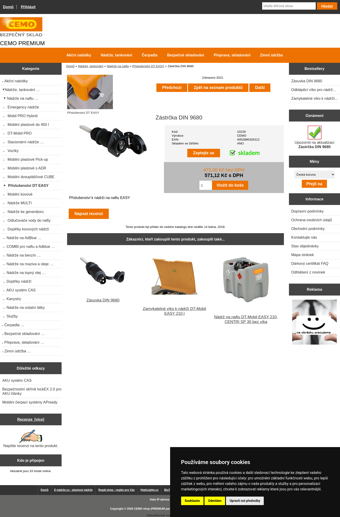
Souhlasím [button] (192, 501)
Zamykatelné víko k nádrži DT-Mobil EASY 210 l (174, 311)
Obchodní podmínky (308, 229)
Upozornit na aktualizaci (314, 137)
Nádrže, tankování (90, 66)
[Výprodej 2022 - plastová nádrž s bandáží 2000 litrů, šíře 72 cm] (314, 323)
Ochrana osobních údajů (311, 220)
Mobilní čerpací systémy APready (29, 402)
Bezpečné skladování (185, 55)
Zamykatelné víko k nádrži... (314, 98)
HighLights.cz (149, 490)
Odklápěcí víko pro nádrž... (313, 90)
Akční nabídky (78, 55)
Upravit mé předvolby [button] (245, 501)
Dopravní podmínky (307, 211)
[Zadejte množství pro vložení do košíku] (205, 185)
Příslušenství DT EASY (148, 66)
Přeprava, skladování (232, 55)
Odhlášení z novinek (308, 272)
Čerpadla (149, 55)
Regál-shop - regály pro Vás (116, 490)
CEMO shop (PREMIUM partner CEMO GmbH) (164, 508)
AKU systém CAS (17, 380)
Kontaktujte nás (304, 237)
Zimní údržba (271, 55)
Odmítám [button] (214, 501)
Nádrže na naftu (118, 66)
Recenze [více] (30, 419)
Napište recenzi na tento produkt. (30, 439)
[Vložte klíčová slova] (289, 6)
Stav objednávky (305, 246)
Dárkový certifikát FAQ (309, 263)
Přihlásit (28, 7)
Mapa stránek (302, 255)
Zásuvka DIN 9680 (103, 300)
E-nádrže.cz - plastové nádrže (73, 490)
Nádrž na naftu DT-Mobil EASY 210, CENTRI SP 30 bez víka (246, 319)
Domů (8, 7)
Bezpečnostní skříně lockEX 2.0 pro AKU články (31, 391)
